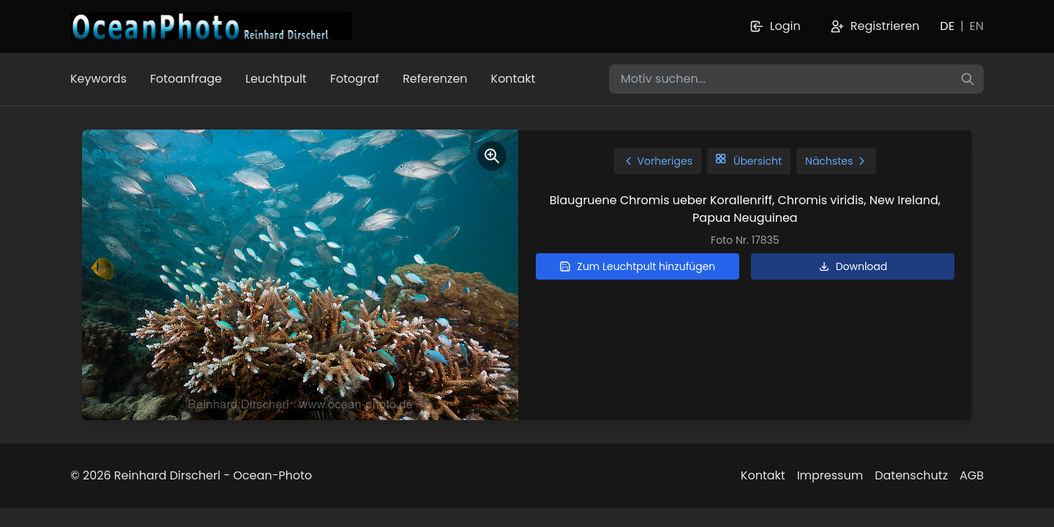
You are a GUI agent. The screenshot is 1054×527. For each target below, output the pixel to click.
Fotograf (354, 78)
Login (775, 26)
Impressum (830, 475)
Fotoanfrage (186, 78)
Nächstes (836, 161)
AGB (972, 475)
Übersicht (749, 161)
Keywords (98, 78)
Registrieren (875, 26)
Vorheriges (657, 161)
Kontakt (513, 78)
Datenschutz (911, 475)
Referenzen (435, 78)
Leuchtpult (276, 78)
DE (947, 26)
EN (977, 26)
